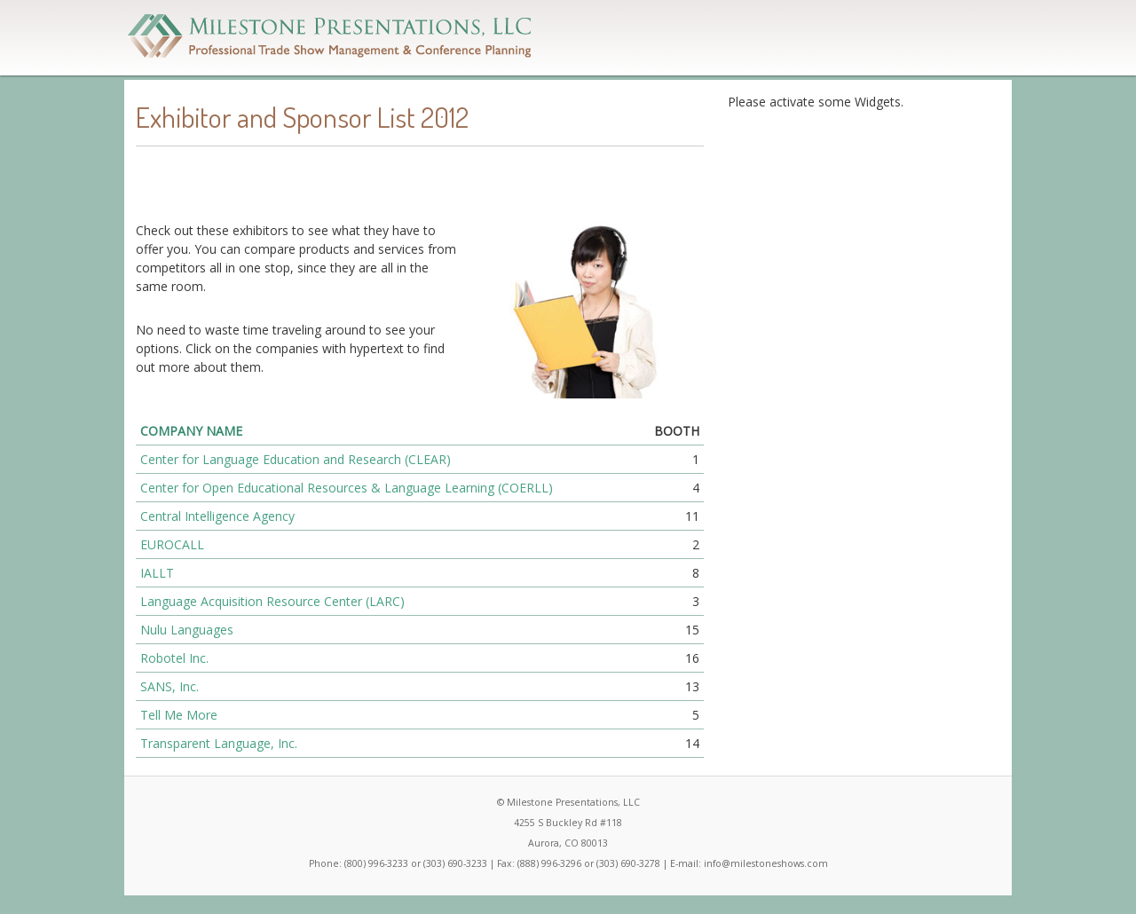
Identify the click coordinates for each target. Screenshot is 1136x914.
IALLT (157, 572)
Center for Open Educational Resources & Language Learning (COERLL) (346, 487)
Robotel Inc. (174, 658)
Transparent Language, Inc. (218, 743)
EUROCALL (172, 544)
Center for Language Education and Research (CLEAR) (295, 459)
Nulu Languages (186, 629)
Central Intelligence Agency (217, 516)
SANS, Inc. (169, 686)
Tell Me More (178, 714)
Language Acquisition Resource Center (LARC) (272, 601)
